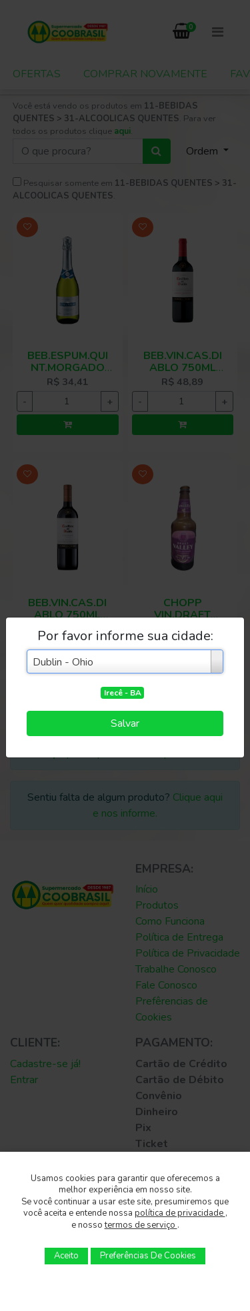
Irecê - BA (122, 692)
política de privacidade (180, 1213)
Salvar (125, 723)
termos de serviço (141, 1225)
